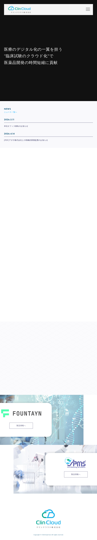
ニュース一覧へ (10, 112)
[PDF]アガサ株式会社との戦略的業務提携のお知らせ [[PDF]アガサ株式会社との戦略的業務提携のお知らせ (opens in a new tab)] (26, 140)
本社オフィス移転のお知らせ (16, 126)
